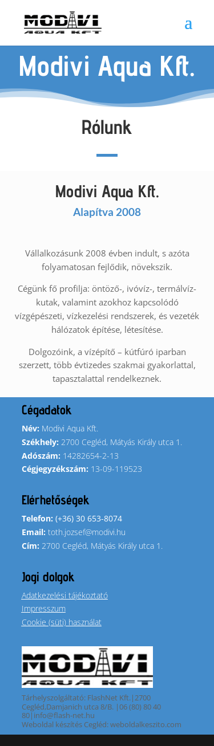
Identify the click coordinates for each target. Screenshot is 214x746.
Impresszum (44, 608)
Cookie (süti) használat (62, 622)
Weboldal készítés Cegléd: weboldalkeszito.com (101, 724)
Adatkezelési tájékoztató (65, 595)
